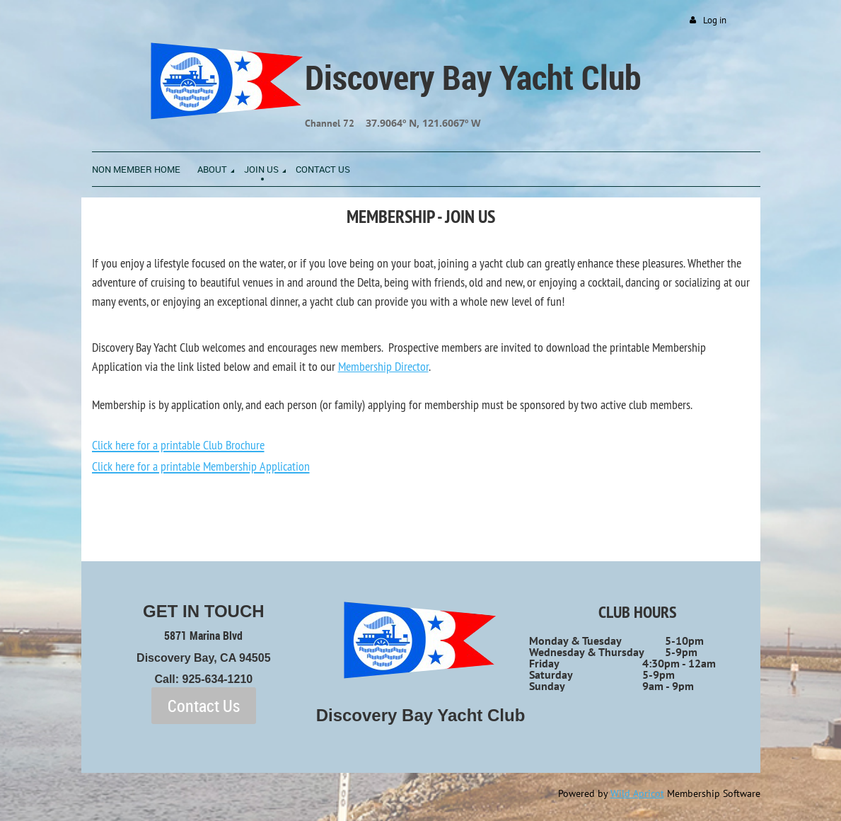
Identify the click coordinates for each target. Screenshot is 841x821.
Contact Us (204, 705)
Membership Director (383, 366)
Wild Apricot (637, 793)
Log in (714, 20)
